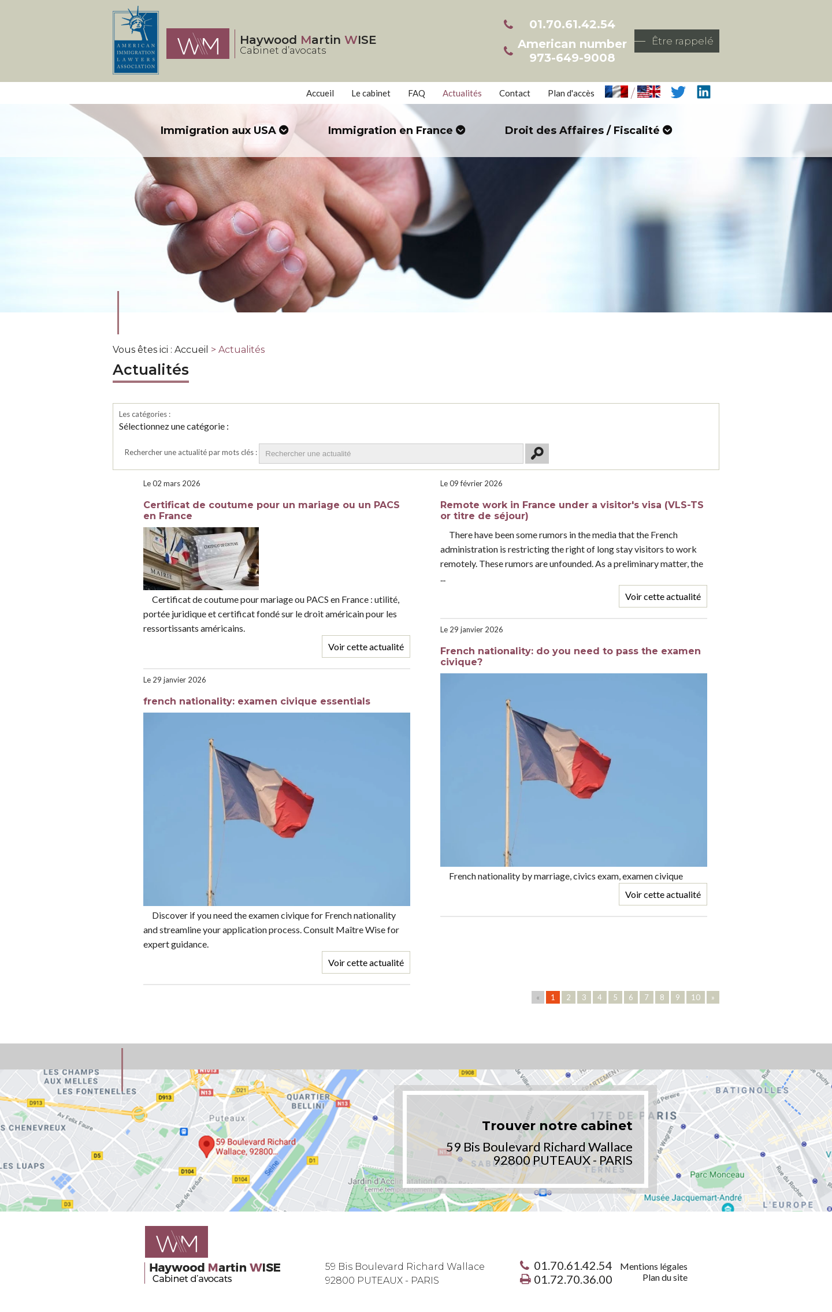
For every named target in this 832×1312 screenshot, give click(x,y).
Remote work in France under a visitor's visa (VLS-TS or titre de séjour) (572, 510)
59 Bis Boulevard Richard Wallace (405, 1273)
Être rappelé (683, 41)
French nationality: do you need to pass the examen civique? (570, 657)
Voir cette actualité (366, 646)
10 (695, 997)
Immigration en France (390, 130)
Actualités (462, 93)
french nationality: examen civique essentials (256, 701)
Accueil (320, 93)
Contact (514, 93)
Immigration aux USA (218, 130)
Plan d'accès (571, 93)
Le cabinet (371, 93)
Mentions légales (654, 1266)
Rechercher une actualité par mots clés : (191, 452)
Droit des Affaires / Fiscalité (582, 130)
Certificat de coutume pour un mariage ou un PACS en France (271, 510)
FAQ (416, 93)
